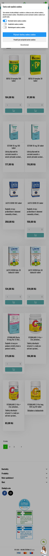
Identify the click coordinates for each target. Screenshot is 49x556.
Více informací (24, 44)
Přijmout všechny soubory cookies (24, 34)
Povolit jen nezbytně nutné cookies (24, 39)
